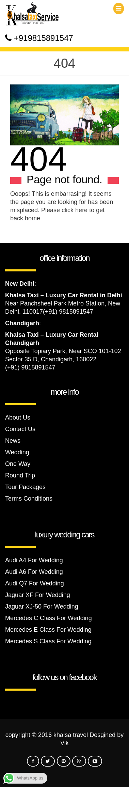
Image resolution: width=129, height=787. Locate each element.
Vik (64, 743)
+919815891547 (43, 38)
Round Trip (20, 475)
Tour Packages (25, 487)
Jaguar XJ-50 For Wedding (41, 606)
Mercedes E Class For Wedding (48, 629)
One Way (17, 463)
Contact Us (20, 429)
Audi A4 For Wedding (34, 560)
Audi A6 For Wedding (34, 571)
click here (74, 210)
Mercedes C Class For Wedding (48, 618)
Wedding (17, 452)
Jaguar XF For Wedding (37, 595)
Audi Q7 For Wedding (34, 583)
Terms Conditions (28, 498)
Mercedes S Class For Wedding (48, 641)
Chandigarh (22, 323)
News (12, 440)
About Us (17, 417)
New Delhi (19, 283)
